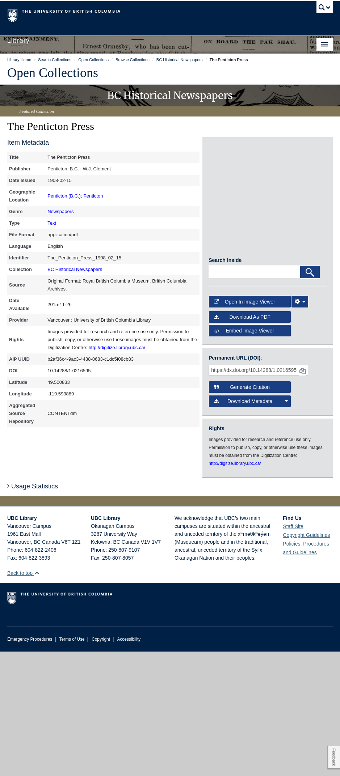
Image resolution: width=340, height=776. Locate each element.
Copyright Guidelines (306, 659)
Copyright (101, 763)
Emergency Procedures (29, 763)
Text (51, 223)
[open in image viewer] (228, 172)
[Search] (310, 396)
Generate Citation (242, 512)
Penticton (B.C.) (64, 196)
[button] (36, 697)
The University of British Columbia (145, 15)
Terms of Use (72, 763)
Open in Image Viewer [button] (244, 426)
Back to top (23, 697)
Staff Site (293, 651)
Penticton (93, 196)
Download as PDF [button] (242, 441)
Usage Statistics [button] (32, 610)
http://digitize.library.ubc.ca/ (117, 347)
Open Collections (52, 72)
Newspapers (60, 211)
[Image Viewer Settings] (299, 426)
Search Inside (225, 385)
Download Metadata (251, 526)
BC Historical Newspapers (74, 269)
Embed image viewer (244, 455)
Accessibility (128, 763)
